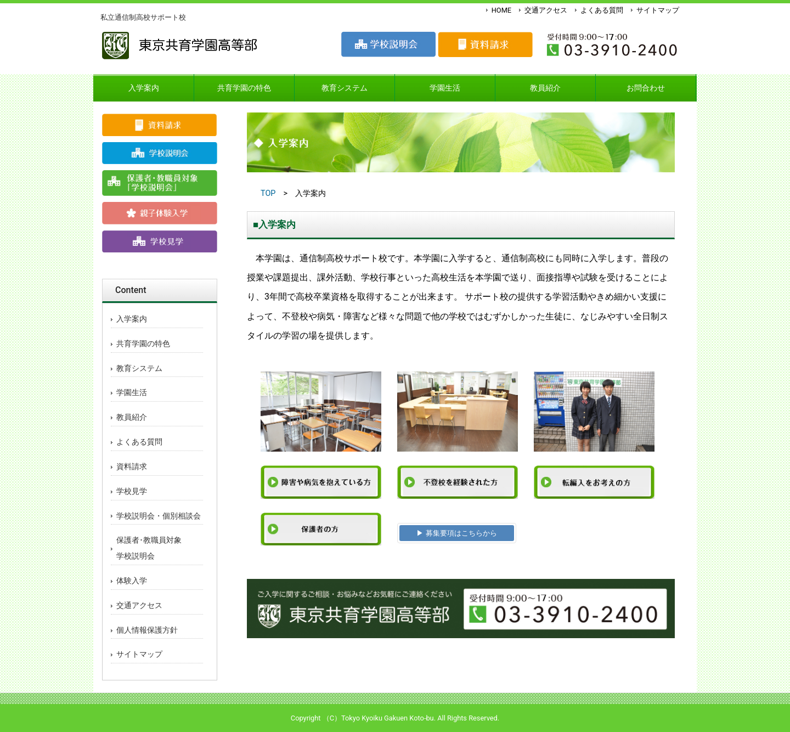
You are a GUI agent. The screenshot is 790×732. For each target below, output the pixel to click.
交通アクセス (545, 10)
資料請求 (131, 466)
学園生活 (131, 392)
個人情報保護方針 (147, 630)
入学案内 (131, 319)
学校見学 (131, 491)
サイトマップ (657, 10)
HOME (501, 10)
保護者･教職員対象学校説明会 (149, 548)
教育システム (139, 368)
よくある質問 (601, 10)
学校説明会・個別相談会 (158, 516)
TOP (268, 193)
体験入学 (131, 580)
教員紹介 (131, 417)
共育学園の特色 (143, 343)
